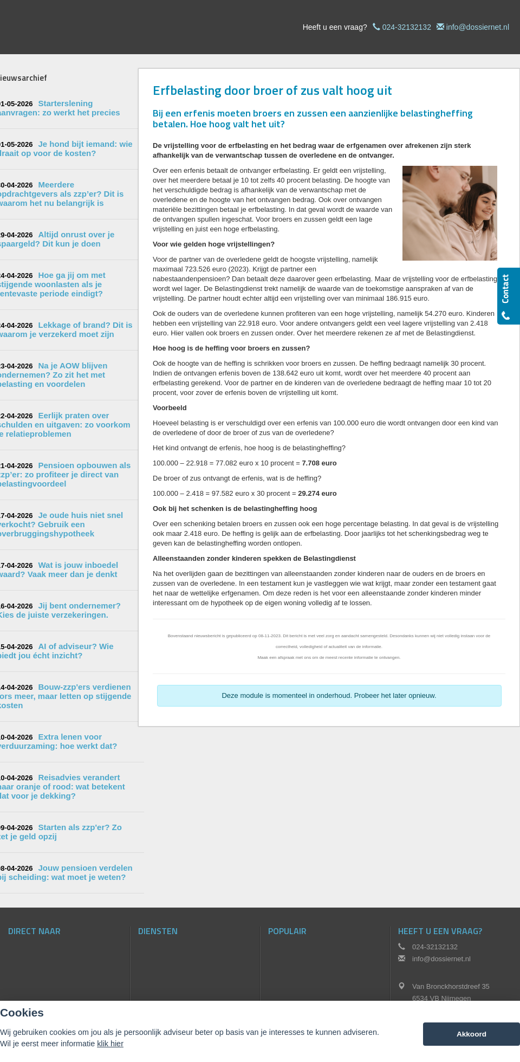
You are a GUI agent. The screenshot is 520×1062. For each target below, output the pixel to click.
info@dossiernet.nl (477, 27)
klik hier (110, 1043)
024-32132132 (406, 27)
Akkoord (471, 1034)
